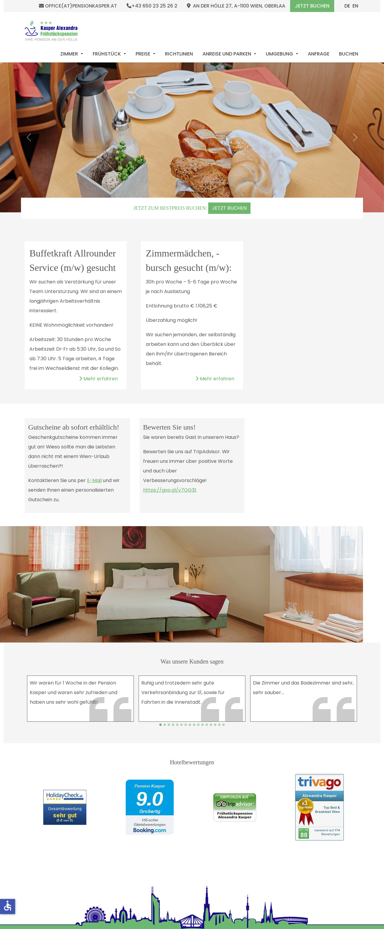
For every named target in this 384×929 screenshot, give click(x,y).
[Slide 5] (181, 725)
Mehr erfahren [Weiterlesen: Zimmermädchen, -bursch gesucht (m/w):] (215, 378)
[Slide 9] (198, 725)
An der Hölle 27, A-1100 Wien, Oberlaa (236, 6)
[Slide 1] (165, 725)
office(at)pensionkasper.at (78, 6)
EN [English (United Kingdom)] (355, 5)
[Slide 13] (215, 725)
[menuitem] (72, 54)
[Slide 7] (190, 725)
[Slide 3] (173, 725)
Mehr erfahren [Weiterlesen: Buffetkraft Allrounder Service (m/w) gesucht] (98, 378)
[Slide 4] (177, 725)
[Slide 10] (202, 725)
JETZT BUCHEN (229, 208)
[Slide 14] (219, 725)
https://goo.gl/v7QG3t (169, 490)
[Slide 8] (194, 725)
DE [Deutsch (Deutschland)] (347, 5)
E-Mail (94, 480)
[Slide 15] (223, 725)
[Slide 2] (169, 725)
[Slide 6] (185, 725)
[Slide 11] (207, 725)
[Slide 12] (211, 725)
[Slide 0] (160, 725)
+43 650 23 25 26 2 (152, 6)
